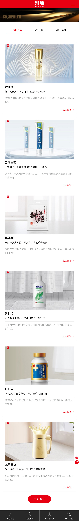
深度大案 (17, 30)
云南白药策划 (61, 30)
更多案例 (39, 499)
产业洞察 (39, 30)
